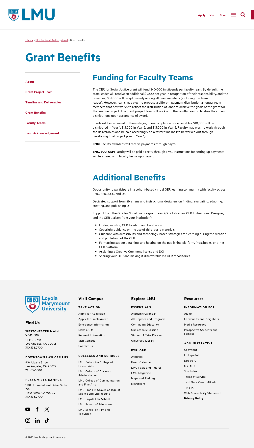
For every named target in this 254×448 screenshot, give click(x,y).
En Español (191, 355)
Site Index (190, 371)
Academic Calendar (143, 313)
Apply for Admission (91, 313)
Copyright (190, 349)
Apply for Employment (93, 319)
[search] (243, 14)
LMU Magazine (141, 373)
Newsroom (138, 383)
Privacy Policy (194, 398)
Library (29, 39)
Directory (190, 360)
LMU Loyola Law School (94, 399)
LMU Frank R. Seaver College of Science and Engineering (99, 391)
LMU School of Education (95, 404)
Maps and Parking (143, 378)
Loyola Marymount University (46, 437)
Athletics (137, 356)
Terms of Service (195, 376)
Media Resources (195, 324)
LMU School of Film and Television (94, 411)
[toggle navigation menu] (233, 14)
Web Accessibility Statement (202, 393)
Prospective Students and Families (201, 331)
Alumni (188, 313)
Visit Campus (86, 340)
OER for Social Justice (47, 39)
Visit (213, 15)
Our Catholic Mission (144, 329)
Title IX (189, 387)
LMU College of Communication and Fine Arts (99, 382)
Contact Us (85, 346)
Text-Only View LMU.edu (200, 382)
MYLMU (189, 366)
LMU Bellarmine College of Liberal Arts (95, 364)
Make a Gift (85, 329)
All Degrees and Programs (148, 319)
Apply (202, 15)
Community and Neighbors (201, 319)
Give (222, 15)
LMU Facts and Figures (146, 367)
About (64, 39)
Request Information (91, 335)
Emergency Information (93, 324)
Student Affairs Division (147, 335)
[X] (47, 409)
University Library (142, 340)
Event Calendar (141, 362)
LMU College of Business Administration (94, 373)
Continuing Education (145, 324)
